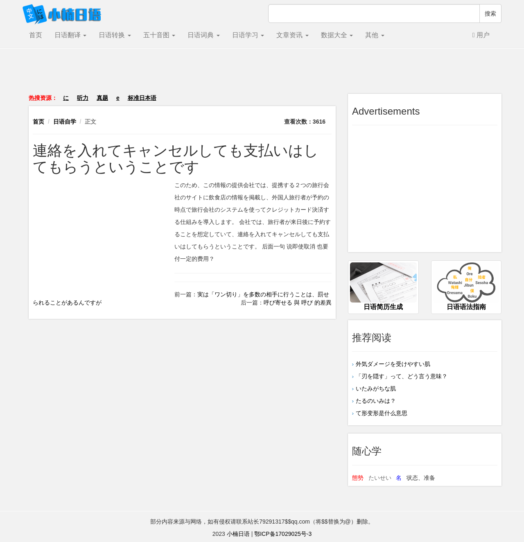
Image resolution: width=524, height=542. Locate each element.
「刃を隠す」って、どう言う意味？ (401, 376)
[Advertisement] (262, 75)
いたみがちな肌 (379, 388)
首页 (35, 35)
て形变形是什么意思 (381, 413)
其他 (374, 35)
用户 (481, 35)
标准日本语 (142, 98)
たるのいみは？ (376, 400)
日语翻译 (70, 35)
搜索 (490, 13)
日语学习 (248, 35)
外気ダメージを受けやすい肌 (393, 364)
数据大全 (337, 35)
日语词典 (203, 35)
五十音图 (159, 35)
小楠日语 (238, 534)
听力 (82, 98)
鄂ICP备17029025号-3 (283, 534)
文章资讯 (292, 35)
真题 (102, 98)
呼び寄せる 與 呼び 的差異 (298, 302)
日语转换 (115, 35)
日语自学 (64, 121)
